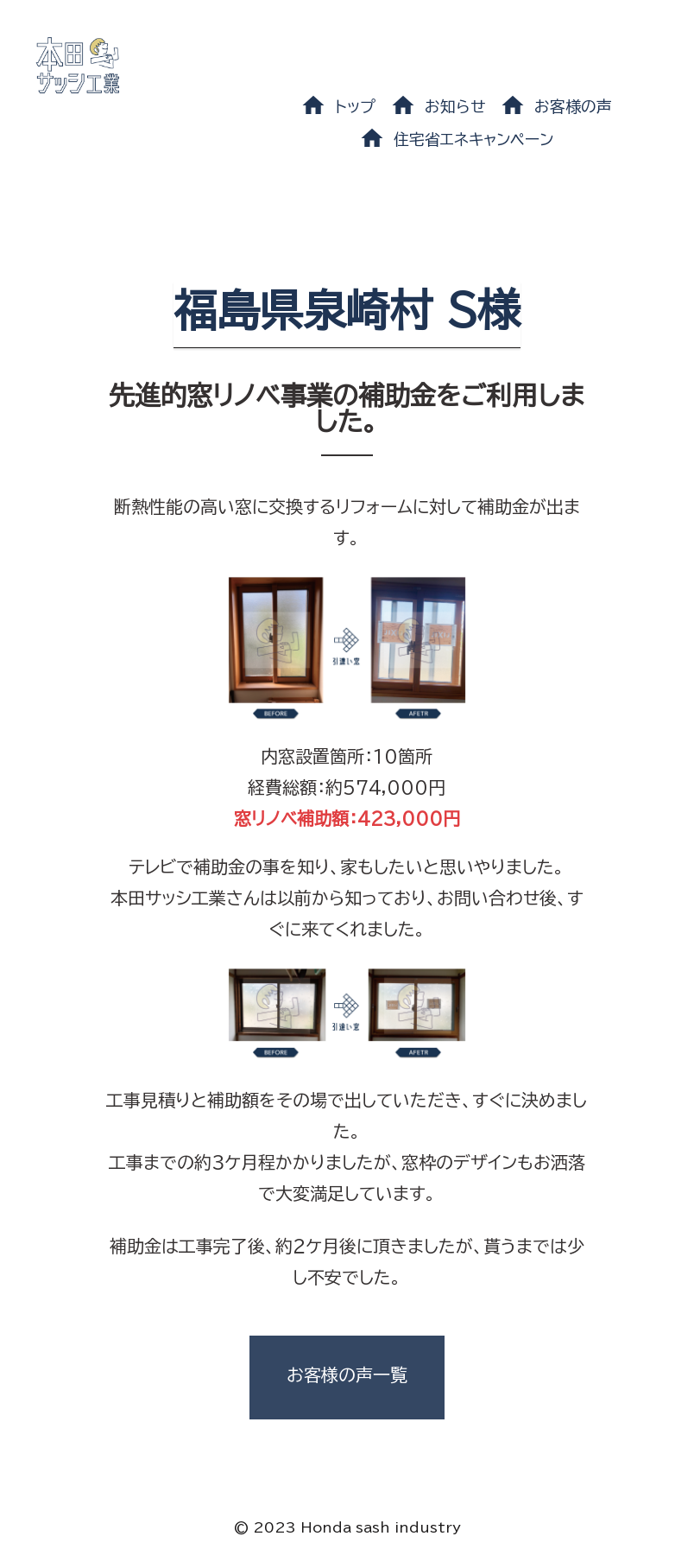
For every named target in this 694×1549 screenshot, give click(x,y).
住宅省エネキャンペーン (473, 139)
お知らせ (455, 106)
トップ (355, 106)
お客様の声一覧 (347, 1374)
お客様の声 (573, 106)
